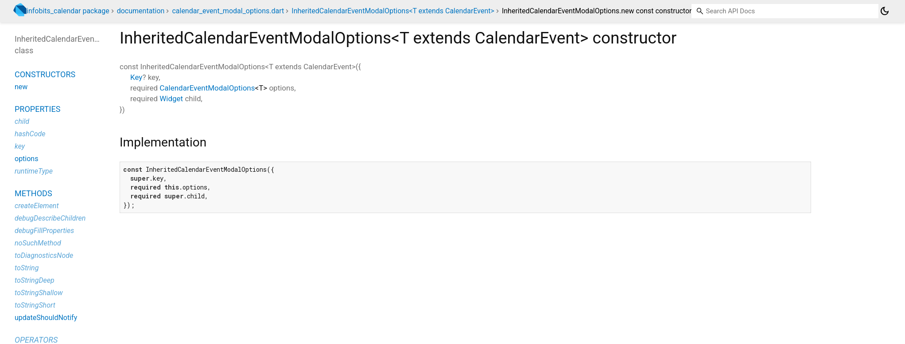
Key (136, 77)
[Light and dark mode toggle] (885, 11)
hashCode (30, 134)
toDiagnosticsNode (44, 255)
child (22, 121)
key (20, 146)
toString (27, 268)
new (21, 87)
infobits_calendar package (68, 11)
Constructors (45, 74)
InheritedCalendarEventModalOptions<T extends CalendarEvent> (392, 11)
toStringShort (35, 305)
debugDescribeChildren (50, 218)
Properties (37, 109)
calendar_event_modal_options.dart (228, 11)
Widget (171, 98)
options (26, 158)
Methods (33, 193)
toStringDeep (34, 280)
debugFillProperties (44, 230)
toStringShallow (39, 293)
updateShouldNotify (46, 317)
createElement (37, 206)
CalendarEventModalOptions (207, 87)
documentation (141, 11)
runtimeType (34, 171)
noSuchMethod (38, 243)
